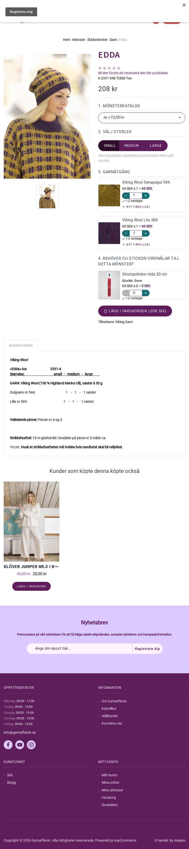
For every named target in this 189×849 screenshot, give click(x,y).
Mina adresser (112, 790)
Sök (10, 775)
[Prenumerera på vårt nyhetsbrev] (94, 648)
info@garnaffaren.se (20, 732)
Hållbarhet (110, 716)
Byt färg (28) (136, 207)
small (110, 145)
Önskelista (110, 805)
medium (131, 145)
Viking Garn (124, 322)
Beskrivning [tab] (21, 345)
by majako (177, 840)
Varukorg (109, 797)
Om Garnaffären (114, 701)
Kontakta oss (112, 723)
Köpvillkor (109, 708)
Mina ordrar (111, 782)
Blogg (11, 782)
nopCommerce (125, 840)
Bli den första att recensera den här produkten (133, 73)
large (156, 145)
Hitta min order (173, 5)
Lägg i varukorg (31, 586)
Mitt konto (109, 775)
